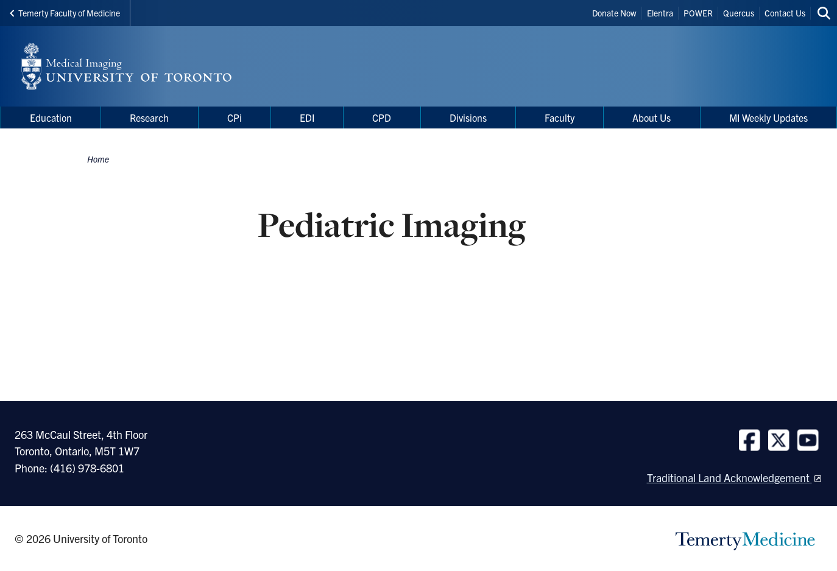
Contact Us (785, 12)
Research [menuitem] (149, 117)
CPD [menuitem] (381, 117)
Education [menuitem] (51, 117)
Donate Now (614, 12)
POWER (698, 12)
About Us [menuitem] (651, 117)
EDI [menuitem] (307, 117)
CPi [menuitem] (234, 117)
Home (98, 158)
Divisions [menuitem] (468, 117)
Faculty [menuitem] (559, 117)
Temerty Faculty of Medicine (65, 12)
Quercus (738, 12)
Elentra (660, 12)
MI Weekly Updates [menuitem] (768, 117)
